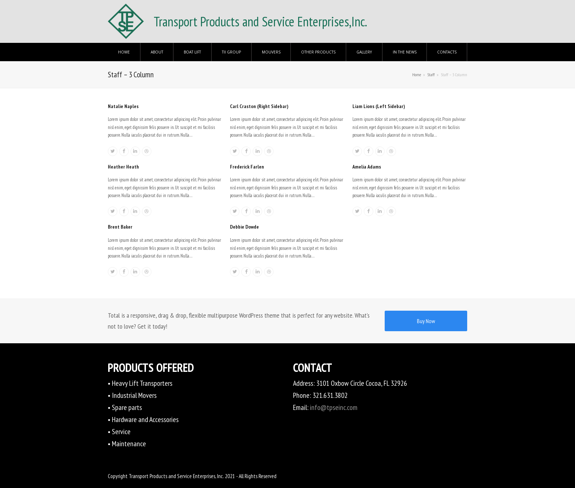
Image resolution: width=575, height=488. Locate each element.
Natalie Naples (123, 106)
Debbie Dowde (244, 226)
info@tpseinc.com (334, 407)
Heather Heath (123, 166)
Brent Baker (120, 226)
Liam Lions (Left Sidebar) (378, 106)
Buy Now (426, 321)
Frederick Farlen (247, 166)
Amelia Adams (366, 166)
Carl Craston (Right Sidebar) (259, 106)
